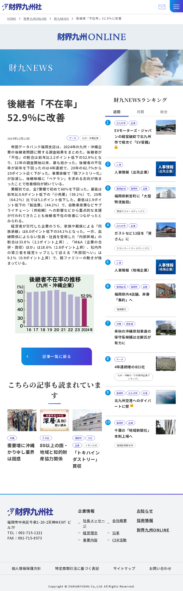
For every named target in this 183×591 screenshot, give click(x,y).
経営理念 (90, 532)
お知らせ (145, 511)
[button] (176, 6)
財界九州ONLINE (36, 18)
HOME (12, 18)
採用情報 (145, 520)
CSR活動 (119, 540)
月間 (140, 112)
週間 (116, 112)
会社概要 (119, 520)
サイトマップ (124, 568)
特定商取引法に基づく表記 (77, 568)
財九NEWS (64, 18)
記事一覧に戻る (56, 356)
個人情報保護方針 (26, 568)
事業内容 (90, 540)
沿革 (116, 532)
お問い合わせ (160, 568)
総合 (164, 112)
